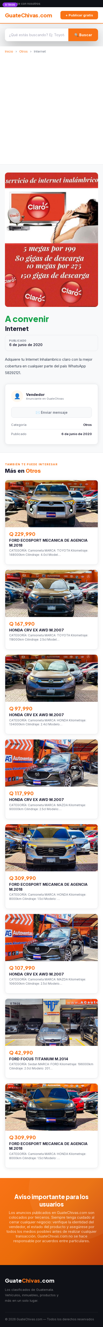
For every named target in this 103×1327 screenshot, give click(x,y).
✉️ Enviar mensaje (52, 412)
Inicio (9, 51)
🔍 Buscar (83, 35)
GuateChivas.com (28, 15)
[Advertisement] (51, 107)
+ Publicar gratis (79, 15)
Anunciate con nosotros (23, 3)
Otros (23, 51)
